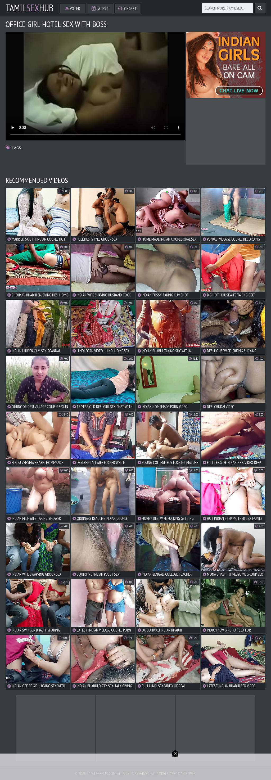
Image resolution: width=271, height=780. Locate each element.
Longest (127, 8)
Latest (100, 8)
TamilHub (29, 8)
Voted (72, 8)
